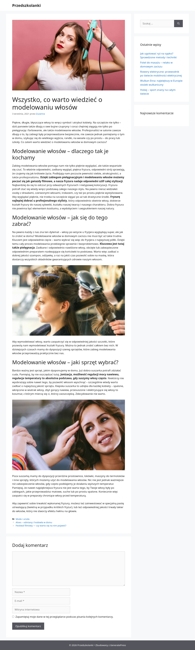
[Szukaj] (178, 23)
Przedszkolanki (26, 5)
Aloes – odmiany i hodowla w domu (34, 522)
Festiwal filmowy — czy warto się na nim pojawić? (41, 525)
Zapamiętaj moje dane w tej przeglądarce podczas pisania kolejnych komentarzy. (64, 616)
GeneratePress (118, 645)
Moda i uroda (22, 519)
